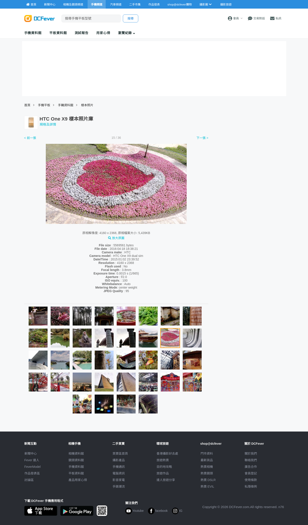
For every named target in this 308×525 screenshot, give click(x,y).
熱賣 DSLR (208, 480)
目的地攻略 (164, 466)
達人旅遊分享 (166, 480)
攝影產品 (119, 460)
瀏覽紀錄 (126, 33)
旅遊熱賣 (163, 460)
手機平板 (44, 105)
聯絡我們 (251, 460)
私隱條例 (251, 486)
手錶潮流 (119, 486)
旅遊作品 (163, 473)
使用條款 (251, 480)
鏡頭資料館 (76, 460)
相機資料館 (76, 453)
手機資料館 (33, 33)
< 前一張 (30, 138)
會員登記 (251, 473)
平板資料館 (58, 33)
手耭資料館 (65, 105)
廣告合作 (251, 466)
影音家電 (119, 480)
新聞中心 (30, 453)
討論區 (29, 480)
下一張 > (202, 138)
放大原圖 (116, 238)
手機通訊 (119, 466)
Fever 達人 (31, 460)
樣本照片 (87, 105)
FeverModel (32, 466)
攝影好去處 (167, 453)
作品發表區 (32, 473)
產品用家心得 (77, 480)
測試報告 (82, 33)
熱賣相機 (207, 466)
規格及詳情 (48, 124)
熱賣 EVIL (207, 486)
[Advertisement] (248, 167)
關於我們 (251, 453)
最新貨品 (207, 460)
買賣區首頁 (120, 453)
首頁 (27, 105)
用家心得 (103, 33)
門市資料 (207, 453)
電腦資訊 (119, 473)
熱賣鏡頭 (207, 473)
